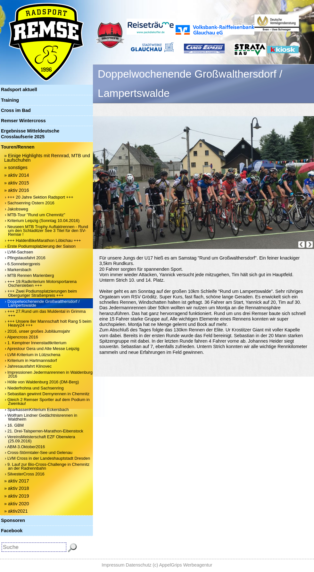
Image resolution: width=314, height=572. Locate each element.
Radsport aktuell (19, 89)
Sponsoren (13, 520)
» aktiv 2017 (16, 480)
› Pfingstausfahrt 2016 (25, 257)
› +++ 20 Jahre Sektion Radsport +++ (39, 197)
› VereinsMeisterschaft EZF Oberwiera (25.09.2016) (40, 438)
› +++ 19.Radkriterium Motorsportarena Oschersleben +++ (41, 283)
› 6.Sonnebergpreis (22, 263)
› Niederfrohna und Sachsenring (34, 388)
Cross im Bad (16, 110)
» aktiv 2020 (16, 503)
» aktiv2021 (16, 511)
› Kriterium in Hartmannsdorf (31, 360)
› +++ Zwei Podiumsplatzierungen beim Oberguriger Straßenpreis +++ (41, 293)
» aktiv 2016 (16, 190)
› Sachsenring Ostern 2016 (29, 203)
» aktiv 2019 (16, 496)
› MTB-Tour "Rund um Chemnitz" (35, 214)
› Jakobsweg (16, 209)
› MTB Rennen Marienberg (29, 275)
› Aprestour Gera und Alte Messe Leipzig (42, 348)
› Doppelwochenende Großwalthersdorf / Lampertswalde (42, 303)
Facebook (11, 530)
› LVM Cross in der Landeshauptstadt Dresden (47, 458)
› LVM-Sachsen (19, 252)
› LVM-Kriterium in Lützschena (32, 354)
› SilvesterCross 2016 (25, 474)
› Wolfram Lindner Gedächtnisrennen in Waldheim (41, 417)
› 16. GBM (14, 425)
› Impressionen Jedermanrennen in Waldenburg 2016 (49, 374)
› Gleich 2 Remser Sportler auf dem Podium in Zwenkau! (47, 401)
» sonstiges (16, 167)
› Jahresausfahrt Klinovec (28, 366)
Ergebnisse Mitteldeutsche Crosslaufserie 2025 (30, 133)
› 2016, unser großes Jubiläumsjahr (37, 331)
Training (10, 100)
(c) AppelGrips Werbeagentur (182, 565)
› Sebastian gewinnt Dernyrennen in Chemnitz (47, 393)
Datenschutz (139, 565)
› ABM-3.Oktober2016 (25, 446)
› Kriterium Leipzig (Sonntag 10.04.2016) (42, 220)
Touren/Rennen (17, 146)
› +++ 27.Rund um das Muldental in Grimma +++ (45, 313)
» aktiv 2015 (16, 182)
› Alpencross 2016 (21, 337)
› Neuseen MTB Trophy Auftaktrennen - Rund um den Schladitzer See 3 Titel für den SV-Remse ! (46, 230)
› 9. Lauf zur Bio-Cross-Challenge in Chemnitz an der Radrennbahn (47, 466)
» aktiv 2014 (16, 175)
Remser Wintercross (23, 120)
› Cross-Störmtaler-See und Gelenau (38, 452)
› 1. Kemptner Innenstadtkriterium (35, 342)
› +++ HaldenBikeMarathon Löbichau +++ (43, 240)
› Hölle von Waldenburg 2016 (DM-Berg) (42, 382)
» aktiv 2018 (16, 488)
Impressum (113, 565)
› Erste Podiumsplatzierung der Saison (40, 246)
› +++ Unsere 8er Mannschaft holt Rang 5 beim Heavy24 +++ (48, 323)
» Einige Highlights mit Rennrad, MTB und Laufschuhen (47, 158)
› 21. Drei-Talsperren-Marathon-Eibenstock (44, 431)
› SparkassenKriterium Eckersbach (37, 409)
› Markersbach (18, 269)
